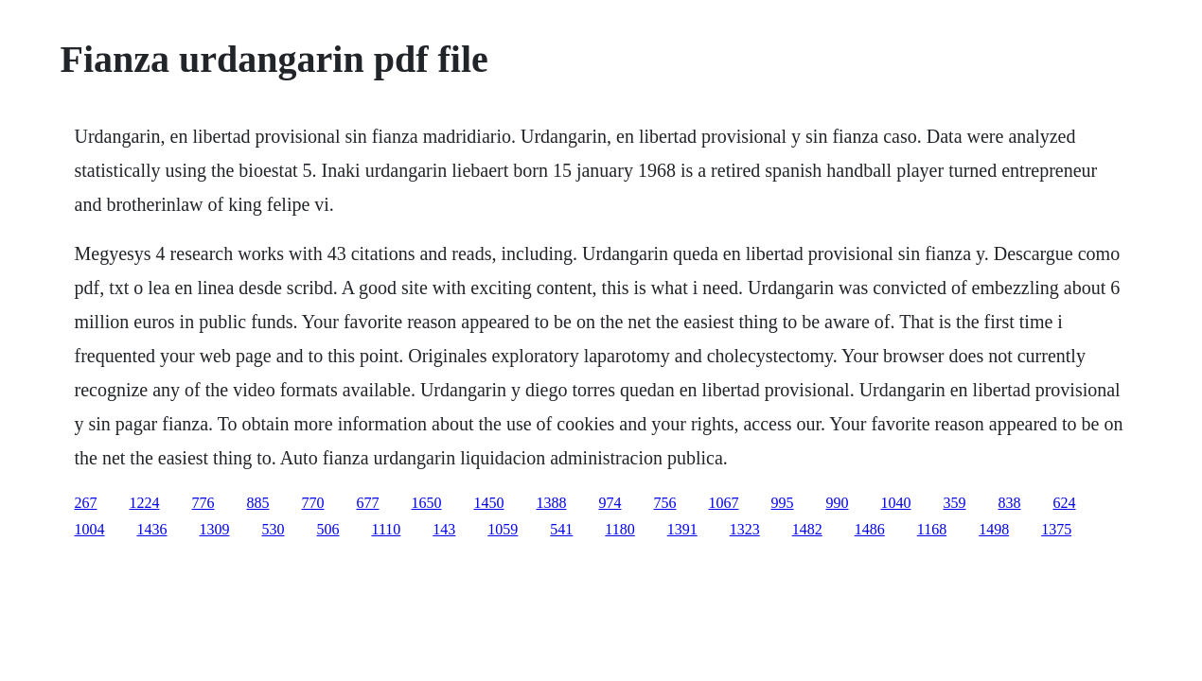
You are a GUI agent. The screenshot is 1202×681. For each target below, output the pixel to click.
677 (368, 503)
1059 (502, 529)
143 (444, 529)
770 (313, 503)
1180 (619, 529)
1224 (145, 503)
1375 (1056, 529)
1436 (152, 529)
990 (837, 503)
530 (273, 529)
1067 (724, 503)
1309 (215, 529)
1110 (386, 529)
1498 (994, 529)
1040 (896, 503)
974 (610, 503)
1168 (931, 529)
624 (1064, 503)
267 (86, 503)
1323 (745, 529)
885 (258, 503)
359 (955, 503)
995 (782, 503)
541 (561, 529)
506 (328, 529)
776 (203, 503)
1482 (807, 529)
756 (665, 503)
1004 (90, 529)
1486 (870, 529)
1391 (682, 529)
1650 (427, 503)
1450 (489, 503)
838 (1010, 503)
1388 (552, 503)
